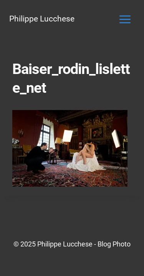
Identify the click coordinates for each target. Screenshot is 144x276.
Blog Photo (114, 244)
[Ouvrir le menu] (125, 19)
